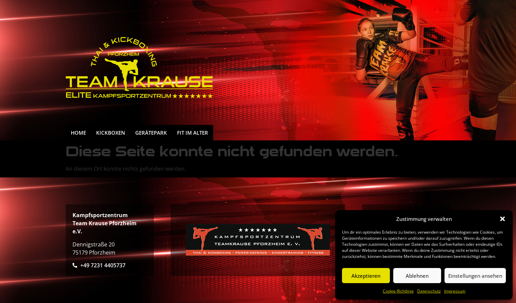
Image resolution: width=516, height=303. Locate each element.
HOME (78, 132)
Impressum (454, 291)
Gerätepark (151, 132)
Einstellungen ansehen (475, 275)
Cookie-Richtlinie (398, 291)
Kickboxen (110, 132)
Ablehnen (417, 275)
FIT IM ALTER (192, 132)
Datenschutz (429, 291)
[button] (502, 218)
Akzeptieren (365, 275)
